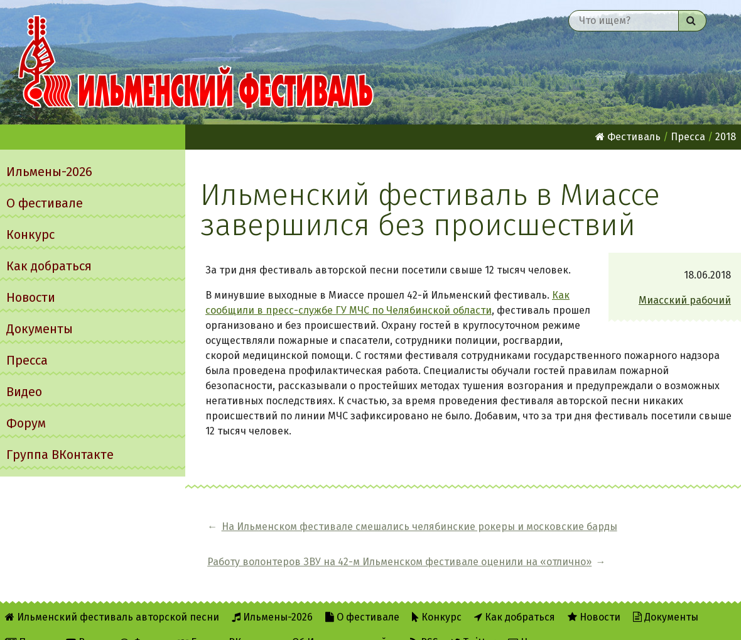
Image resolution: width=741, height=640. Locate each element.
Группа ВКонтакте (60, 454)
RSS (424, 622)
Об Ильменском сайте (345, 622)
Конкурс (30, 234)
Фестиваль (628, 137)
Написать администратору (579, 622)
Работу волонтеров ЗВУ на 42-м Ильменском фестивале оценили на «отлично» (617, 534)
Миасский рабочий (685, 300)
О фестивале (44, 203)
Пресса (27, 360)
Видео (24, 391)
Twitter (473, 622)
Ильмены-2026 (49, 171)
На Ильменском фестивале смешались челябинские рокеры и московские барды (324, 534)
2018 (725, 137)
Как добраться (49, 265)
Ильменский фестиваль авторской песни (196, 62)
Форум (26, 423)
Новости (30, 297)
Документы (39, 328)
